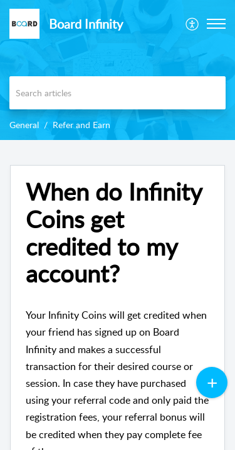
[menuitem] (193, 23)
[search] (117, 92)
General (24, 125)
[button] (193, 23)
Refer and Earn (81, 125)
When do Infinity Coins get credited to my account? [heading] (114, 233)
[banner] (117, 70)
